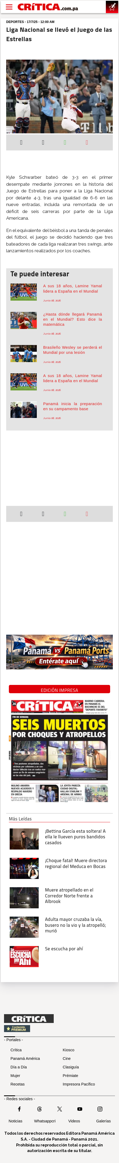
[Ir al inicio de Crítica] (48, 7)
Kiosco (68, 1050)
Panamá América (25, 1058)
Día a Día (18, 1067)
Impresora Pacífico (79, 1084)
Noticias (15, 1121)
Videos (74, 1121)
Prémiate (70, 1075)
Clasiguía (71, 1067)
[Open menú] (9, 7)
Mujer (15, 1075)
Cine (67, 1058)
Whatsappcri (45, 1121)
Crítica (16, 1050)
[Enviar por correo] (87, 143)
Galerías (103, 1121)
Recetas (17, 1084)
